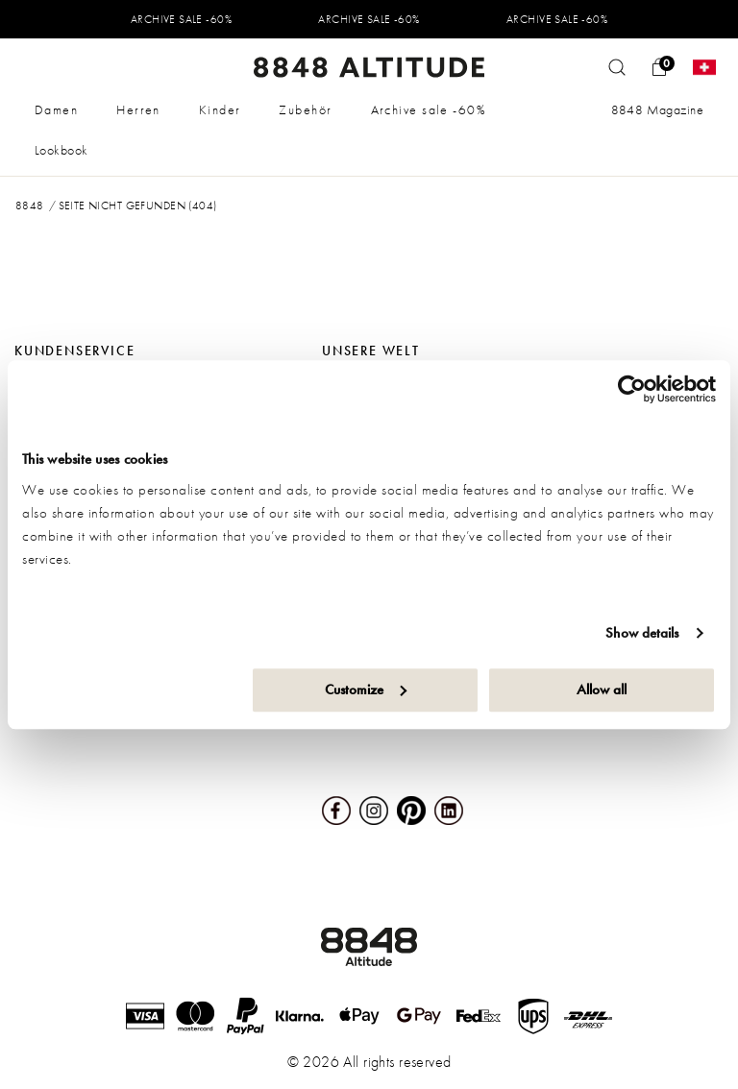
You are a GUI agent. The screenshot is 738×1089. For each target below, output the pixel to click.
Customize (365, 689)
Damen (56, 109)
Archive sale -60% (428, 109)
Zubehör (305, 109)
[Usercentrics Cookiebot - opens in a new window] (632, 389)
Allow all (602, 689)
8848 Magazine (657, 109)
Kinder (220, 109)
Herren (138, 109)
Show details (641, 632)
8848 (29, 205)
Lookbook (61, 149)
